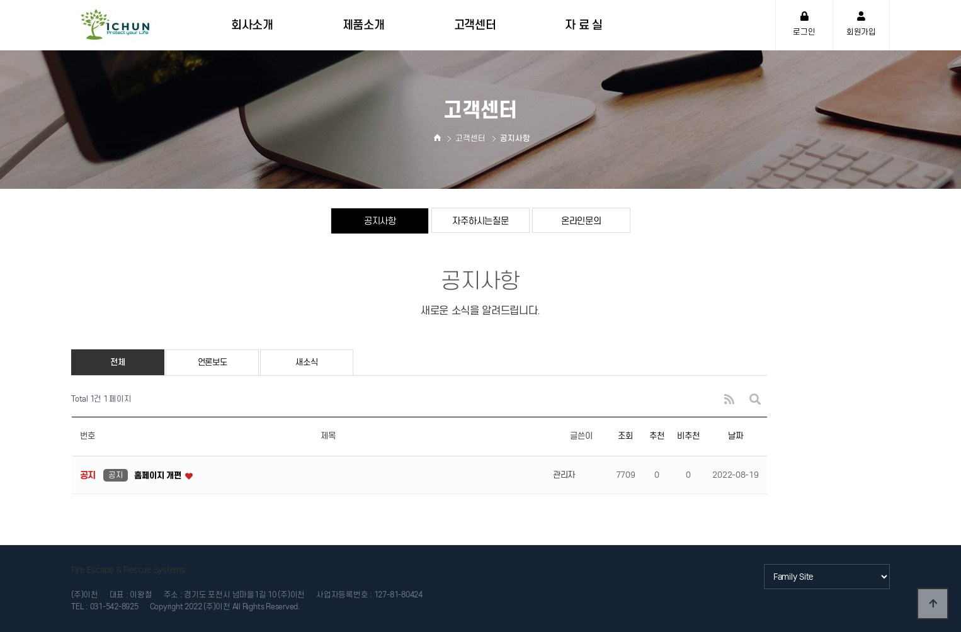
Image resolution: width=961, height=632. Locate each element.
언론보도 (212, 362)
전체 (117, 362)
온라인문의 (581, 221)
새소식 (306, 362)
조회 (625, 436)
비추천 (688, 436)
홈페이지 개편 (158, 475)
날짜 (735, 436)
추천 (656, 436)
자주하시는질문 (480, 221)
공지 (115, 475)
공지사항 (380, 221)
